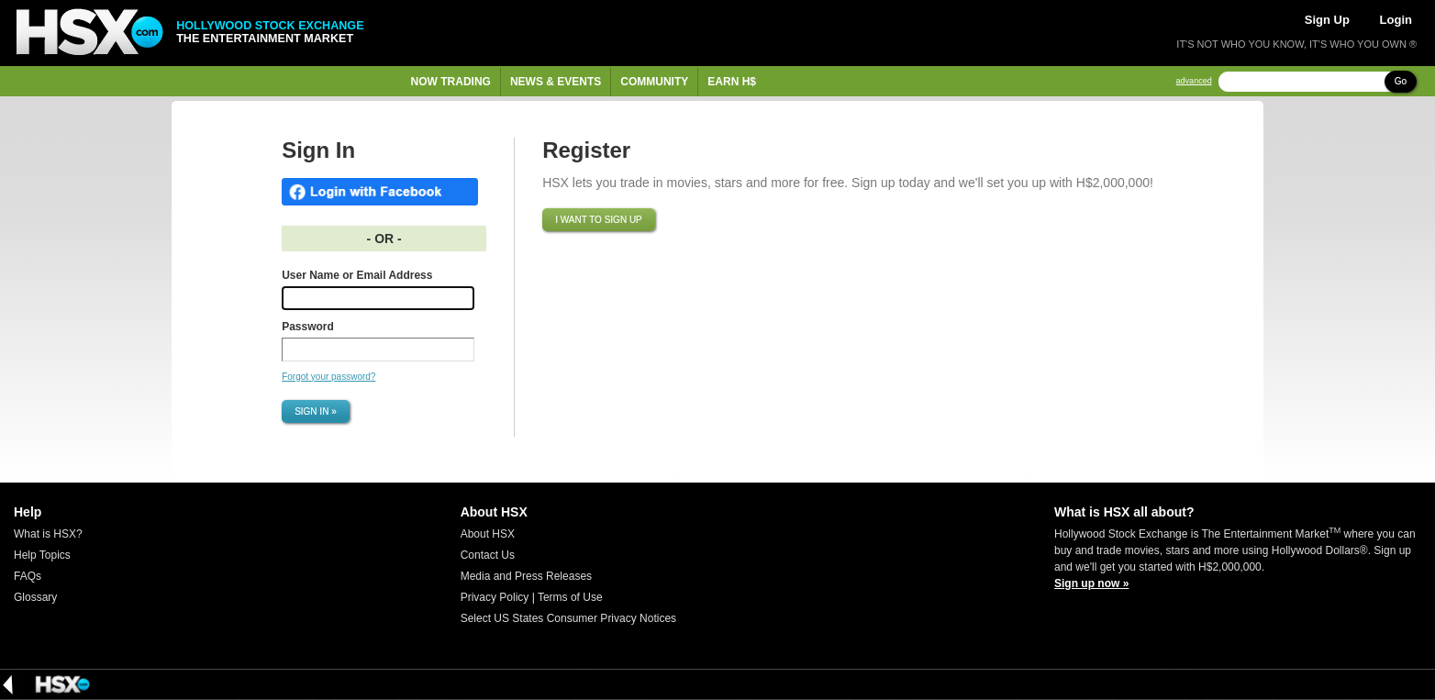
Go (1401, 81)
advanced (1194, 81)
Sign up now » (1091, 583)
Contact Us (488, 555)
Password (308, 326)
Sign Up (1327, 20)
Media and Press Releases (526, 576)
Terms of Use (570, 597)
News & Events (555, 81)
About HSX (488, 534)
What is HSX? (48, 534)
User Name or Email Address (357, 275)
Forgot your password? (328, 377)
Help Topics (42, 555)
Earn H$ (731, 81)
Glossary (35, 597)
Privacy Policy (495, 597)
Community (654, 81)
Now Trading (451, 81)
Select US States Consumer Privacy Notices (568, 618)
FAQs (27, 576)
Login (1396, 20)
